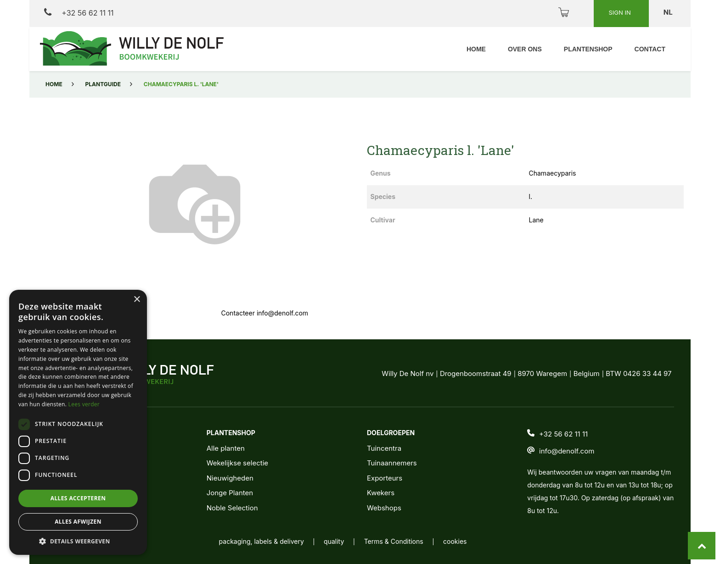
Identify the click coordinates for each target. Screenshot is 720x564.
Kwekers (380, 492)
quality (334, 541)
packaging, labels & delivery (261, 541)
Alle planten (226, 448)
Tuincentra (384, 448)
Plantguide (103, 84)
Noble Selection (232, 507)
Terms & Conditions (393, 541)
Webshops (384, 507)
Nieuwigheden (230, 478)
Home (53, 84)
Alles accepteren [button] (78, 498)
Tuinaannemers (392, 463)
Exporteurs (384, 478)
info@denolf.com (566, 451)
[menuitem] (476, 49)
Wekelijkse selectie (237, 463)
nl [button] (669, 12)
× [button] (136, 299)
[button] (78, 541)
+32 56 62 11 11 (78, 12)
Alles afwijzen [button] (78, 521)
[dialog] (78, 422)
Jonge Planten (230, 492)
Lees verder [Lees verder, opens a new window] (84, 404)
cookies (455, 541)
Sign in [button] (620, 12)
